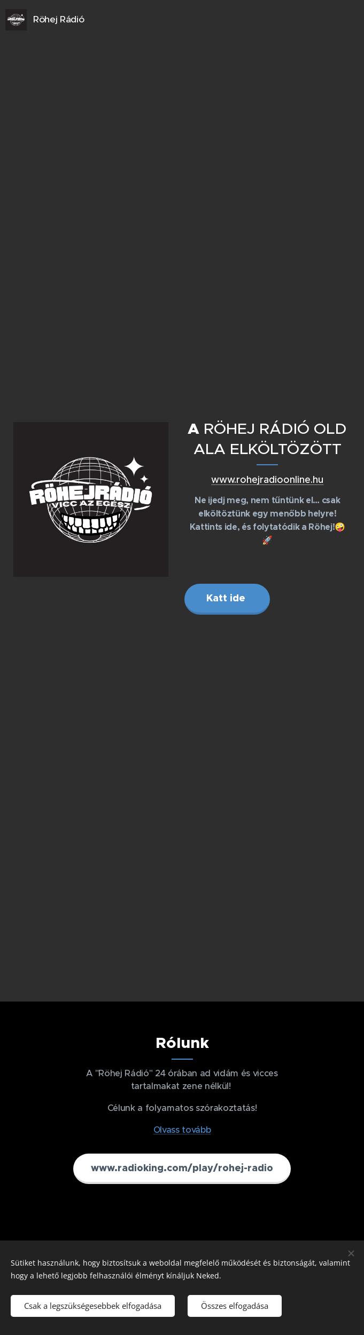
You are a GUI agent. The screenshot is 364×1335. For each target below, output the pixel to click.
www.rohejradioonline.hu (268, 480)
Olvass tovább (182, 1129)
